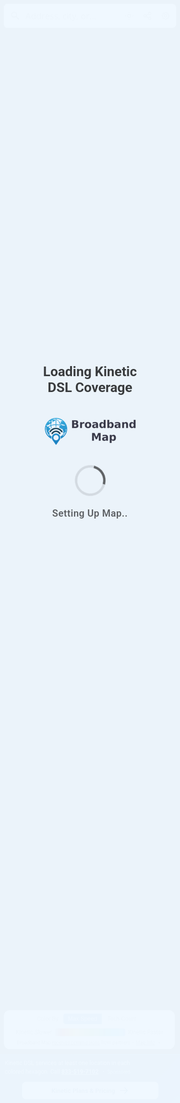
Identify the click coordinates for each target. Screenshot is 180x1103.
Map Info (149, 1042)
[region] (90, 551)
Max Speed (82, 1018)
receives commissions (76, 1042)
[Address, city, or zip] (61, 16)
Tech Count (121, 1018)
